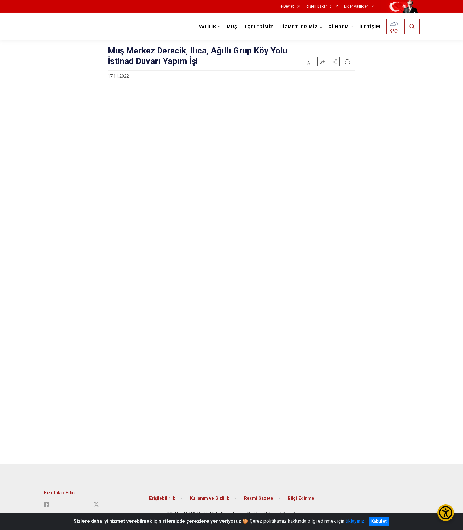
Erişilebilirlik (162, 498)
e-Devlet (287, 6)
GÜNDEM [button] (338, 27)
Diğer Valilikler (356, 6)
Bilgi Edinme (301, 498)
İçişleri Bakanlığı (319, 6)
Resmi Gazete (258, 498)
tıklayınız (355, 521)
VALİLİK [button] (207, 27)
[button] (335, 61)
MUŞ (232, 27)
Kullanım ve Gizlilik (209, 498)
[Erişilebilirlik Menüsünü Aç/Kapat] (445, 512)
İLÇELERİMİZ (258, 27)
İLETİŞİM (369, 27)
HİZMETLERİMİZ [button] (298, 27)
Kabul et (379, 521)
